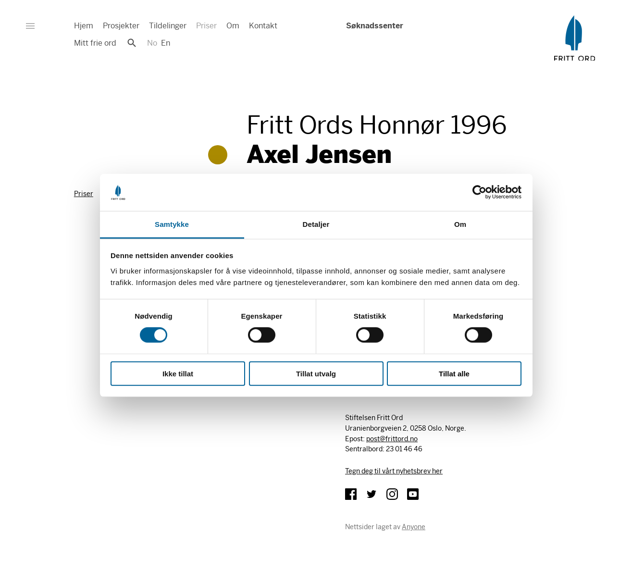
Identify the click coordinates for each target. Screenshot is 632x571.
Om (232, 26)
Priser (206, 26)
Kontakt (263, 26)
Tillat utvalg (316, 373)
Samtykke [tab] (172, 224)
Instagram (392, 494)
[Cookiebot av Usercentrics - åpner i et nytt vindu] (479, 192)
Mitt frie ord (95, 43)
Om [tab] (460, 224)
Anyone (413, 526)
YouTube (413, 494)
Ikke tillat (177, 373)
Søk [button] (131, 43)
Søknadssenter (373, 26)
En (165, 43)
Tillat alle (454, 373)
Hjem (83, 26)
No (152, 43)
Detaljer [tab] (316, 224)
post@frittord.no (392, 438)
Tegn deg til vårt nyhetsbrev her (394, 471)
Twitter (371, 494)
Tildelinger (167, 26)
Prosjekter (121, 26)
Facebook (351, 494)
